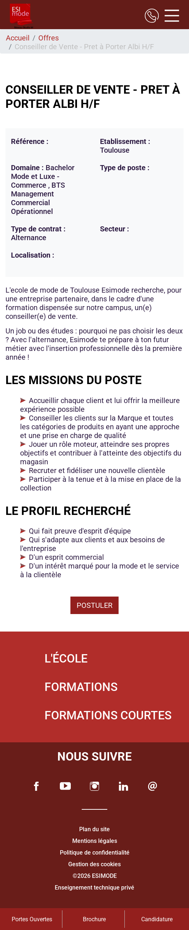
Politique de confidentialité (95, 852)
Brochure (94, 919)
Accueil (18, 38)
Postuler (94, 605)
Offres (48, 38)
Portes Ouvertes (32, 919)
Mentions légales (94, 840)
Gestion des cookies (94, 864)
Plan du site (94, 829)
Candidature (157, 919)
